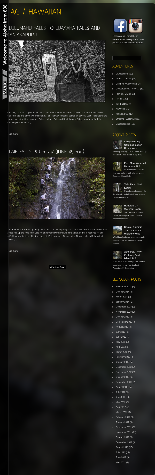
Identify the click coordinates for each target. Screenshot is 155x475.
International (122, 104)
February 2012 (123, 417)
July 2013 (120, 332)
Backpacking (122, 73)
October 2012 (122, 377)
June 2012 (121, 397)
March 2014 (122, 296)
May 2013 (121, 342)
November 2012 (124, 372)
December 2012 (124, 367)
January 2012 (122, 422)
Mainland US (122, 114)
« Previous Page (57, 267)
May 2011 (121, 462)
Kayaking (120, 108)
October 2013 (122, 316)
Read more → (14, 134)
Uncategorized (123, 124)
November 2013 (124, 312)
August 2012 (122, 387)
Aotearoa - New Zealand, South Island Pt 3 (133, 255)
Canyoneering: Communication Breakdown (133, 144)
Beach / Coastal (123, 78)
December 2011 (124, 427)
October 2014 (122, 291)
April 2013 (121, 347)
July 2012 (120, 392)
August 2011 (122, 447)
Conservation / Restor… (128, 88)
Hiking (119, 98)
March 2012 (122, 412)
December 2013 (124, 306)
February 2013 (123, 357)
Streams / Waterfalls (126, 119)
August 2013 (122, 327)
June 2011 (121, 457)
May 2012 (121, 402)
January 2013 (122, 362)
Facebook (117, 39)
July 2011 (120, 452)
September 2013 (124, 322)
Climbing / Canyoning (126, 83)
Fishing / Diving (123, 94)
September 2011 (124, 442)
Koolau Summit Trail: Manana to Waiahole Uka (133, 230)
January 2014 (122, 302)
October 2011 (122, 437)
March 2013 (122, 352)
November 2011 (124, 432)
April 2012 (121, 407)
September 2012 (124, 382)
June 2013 (121, 337)
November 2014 (124, 286)
